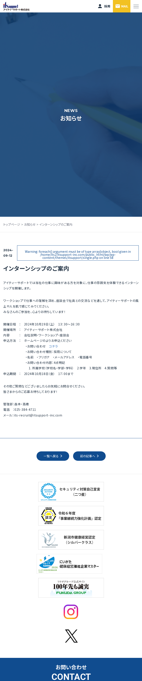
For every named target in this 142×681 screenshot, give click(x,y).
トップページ (11, 224)
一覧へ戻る (51, 456)
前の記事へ (87, 456)
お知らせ (29, 224)
